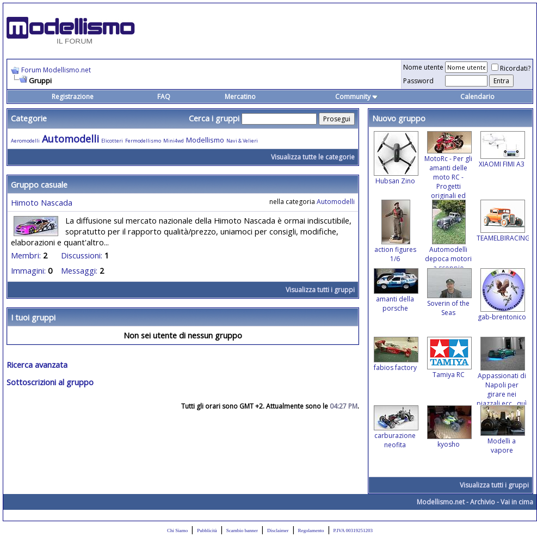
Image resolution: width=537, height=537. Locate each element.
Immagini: (28, 270)
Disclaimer (278, 530)
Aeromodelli (25, 140)
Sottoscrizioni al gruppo (50, 381)
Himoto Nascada (41, 202)
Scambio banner (242, 530)
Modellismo (205, 140)
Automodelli (70, 138)
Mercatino (240, 96)
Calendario (477, 96)
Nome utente (423, 67)
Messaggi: (79, 270)
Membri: (26, 255)
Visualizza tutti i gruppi (320, 289)
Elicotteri (112, 140)
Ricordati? (510, 68)
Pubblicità (207, 530)
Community (356, 96)
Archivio (482, 502)
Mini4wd (173, 140)
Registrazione (73, 96)
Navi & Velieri (242, 140)
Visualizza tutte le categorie (313, 157)
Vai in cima (517, 502)
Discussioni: (81, 255)
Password (418, 80)
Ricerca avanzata (37, 364)
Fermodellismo (143, 140)
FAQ (163, 96)
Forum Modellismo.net (56, 70)
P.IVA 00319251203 (353, 530)
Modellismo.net (441, 502)
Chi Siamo (177, 530)
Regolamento (311, 530)
